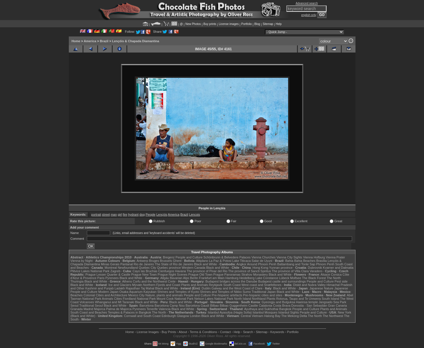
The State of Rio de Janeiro (174, 264)
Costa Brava (281, 305)
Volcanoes (86, 302)
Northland (259, 298)
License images (229, 24)
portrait (96, 214)
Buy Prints (169, 332)
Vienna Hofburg (314, 257)
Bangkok (285, 309)
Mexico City (136, 295)
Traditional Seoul (91, 305)
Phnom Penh (325, 264)
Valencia (165, 309)
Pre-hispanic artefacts (227, 295)
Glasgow (183, 316)
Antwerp (142, 260)
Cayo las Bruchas (145, 271)
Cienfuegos (166, 271)
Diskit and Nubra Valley (309, 285)
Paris (100, 278)
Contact (225, 332)
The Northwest (333, 316)
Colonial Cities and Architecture (105, 295)
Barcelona (146, 305)
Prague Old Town (200, 274)
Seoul (75, 305)
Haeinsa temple (307, 302)
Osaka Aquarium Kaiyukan (138, 291)
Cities (118, 298)
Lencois (194, 214)
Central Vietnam (252, 316)
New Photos (193, 24)
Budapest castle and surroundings (282, 281)
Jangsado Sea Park (332, 302)
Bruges (154, 260)
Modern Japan (108, 291)
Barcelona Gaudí (197, 305)
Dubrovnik (315, 267)
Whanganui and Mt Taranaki (114, 302)
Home (76, 41)
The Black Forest (314, 278)
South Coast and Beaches (89, 312)
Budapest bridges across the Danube (231, 281)
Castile (253, 305)
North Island (242, 298)
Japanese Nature (321, 288)
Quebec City (147, 267)
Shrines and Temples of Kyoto (178, 291)
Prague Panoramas (227, 274)
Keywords (277, 332)
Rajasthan (133, 288)
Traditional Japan (264, 291)
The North (334, 278)
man (114, 214)
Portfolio (246, 24)
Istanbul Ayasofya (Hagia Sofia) (230, 312)
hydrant (133, 214)
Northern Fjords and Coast (161, 285)
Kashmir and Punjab (99, 288)
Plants (271, 298)
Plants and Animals (194, 285)
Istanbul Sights (288, 312)
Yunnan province (281, 267)
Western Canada (193, 267)
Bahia (289, 260)
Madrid (88, 309)
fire (125, 214)
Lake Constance (266, 278)
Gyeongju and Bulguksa (278, 302)
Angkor (241, 264)
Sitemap (268, 24)
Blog (257, 24)
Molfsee (295, 278)
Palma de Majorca (119, 309)
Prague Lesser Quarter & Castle (107, 274)
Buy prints (210, 24)
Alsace (325, 274)
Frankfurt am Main (211, 278)
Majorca (99, 309)
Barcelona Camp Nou (170, 305)
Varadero (316, 271)
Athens (127, 281)
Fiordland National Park (139, 298)
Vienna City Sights (289, 257)
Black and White (205, 264)
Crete (172, 281)
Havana (180, 271)
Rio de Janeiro (144, 264)
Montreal (111, 267)
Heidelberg (247, 278)
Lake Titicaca (241, 260)
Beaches (77, 295)
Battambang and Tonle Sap (296, 264)
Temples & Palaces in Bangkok (129, 312)
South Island (330, 298)
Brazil (104, 41)
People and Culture (188, 257)
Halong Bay (272, 316)
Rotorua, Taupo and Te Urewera (298, 298)
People (150, 214)
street (106, 214)
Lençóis (161, 214)
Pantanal (126, 264)
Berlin (194, 278)
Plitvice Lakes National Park (90, 271)
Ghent (177, 260)
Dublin (206, 288)
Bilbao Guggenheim (234, 305)
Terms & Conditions (203, 332)
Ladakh (120, 288)
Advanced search (307, 3)
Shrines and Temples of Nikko (221, 291)
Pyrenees (111, 278)
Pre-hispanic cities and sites (262, 295)
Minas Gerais (110, 264)
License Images (148, 332)
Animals (107, 298)
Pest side (341, 281)
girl (120, 214)
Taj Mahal (147, 288)
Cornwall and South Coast (142, 316)
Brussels (166, 260)
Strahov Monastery (254, 274)
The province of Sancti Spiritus (249, 271)
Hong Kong (260, 267)
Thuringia (77, 281)
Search (248, 332)
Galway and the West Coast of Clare (237, 288)
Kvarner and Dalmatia (338, 267)
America (90, 41)
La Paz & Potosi (220, 260)
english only (308, 15)
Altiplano (202, 260)
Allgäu (164, 278)
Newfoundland (128, 267)
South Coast (232, 285)
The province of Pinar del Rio (207, 271)
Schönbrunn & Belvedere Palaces (227, 257)
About (183, 332)
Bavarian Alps (179, 278)
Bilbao (214, 305)
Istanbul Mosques (265, 312)
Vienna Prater (335, 257)
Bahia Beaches (304, 260)
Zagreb (115, 271)
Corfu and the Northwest (150, 281)
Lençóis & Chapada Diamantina (135, 41)
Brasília (321, 260)
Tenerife (152, 309)
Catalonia (265, 305)
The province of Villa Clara (290, 271)
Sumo (247, 291)
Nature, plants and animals (164, 295)
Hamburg (231, 278)
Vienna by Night (82, 260)
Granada (77, 309)
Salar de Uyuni (262, 260)
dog (141, 214)
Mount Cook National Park (175, 298)
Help (279, 24)
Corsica (336, 274)
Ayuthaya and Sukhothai (261, 309)
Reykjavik (215, 285)
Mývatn (137, 285)
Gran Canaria (337, 305)
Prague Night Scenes (172, 274)
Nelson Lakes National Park (213, 298)
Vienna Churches (263, 257)
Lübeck (284, 278)
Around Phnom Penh (261, 264)
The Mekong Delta (294, 316)
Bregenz (169, 257)
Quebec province (169, 267)
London (195, 316)
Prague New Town (144, 274)
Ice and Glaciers (119, 285)
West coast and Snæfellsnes (261, 285)
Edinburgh (168, 316)
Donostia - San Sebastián (309, 305)
